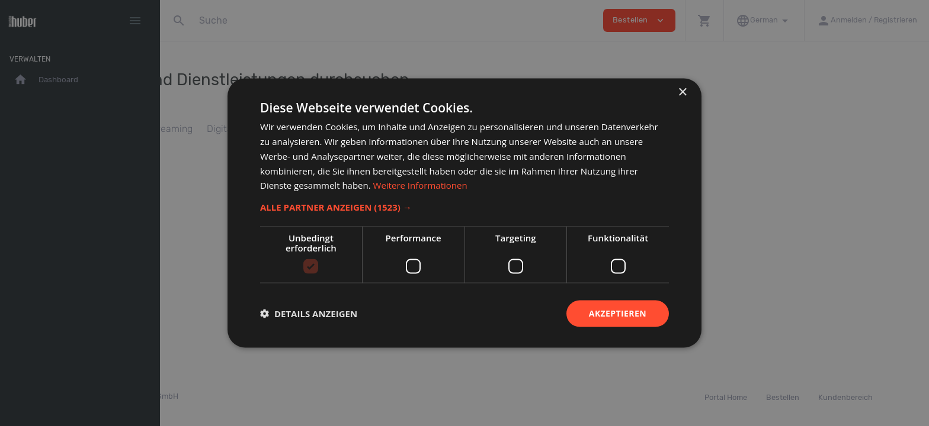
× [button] (682, 92)
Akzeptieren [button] (617, 313)
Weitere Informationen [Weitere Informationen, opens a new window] (420, 185)
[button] (464, 207)
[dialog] (464, 213)
